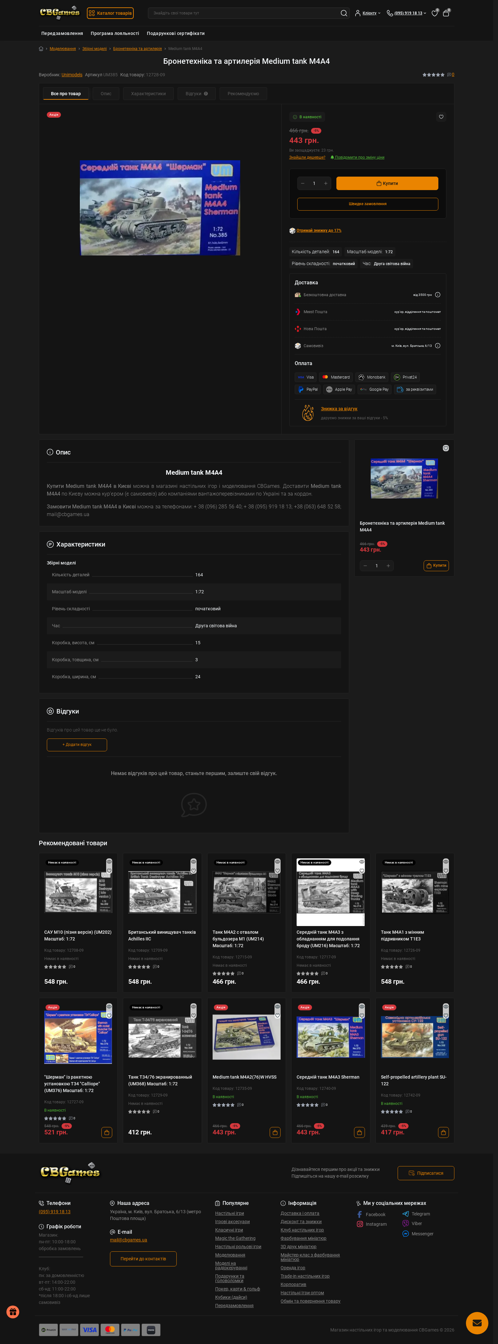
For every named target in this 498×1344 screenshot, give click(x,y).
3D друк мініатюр (299, 1246)
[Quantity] (314, 183)
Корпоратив (293, 1284)
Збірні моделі (94, 48)
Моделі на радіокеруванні (231, 1265)
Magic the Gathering (235, 1238)
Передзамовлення (62, 33)
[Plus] (326, 183)
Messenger (418, 1233)
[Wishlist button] (441, 117)
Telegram (416, 1214)
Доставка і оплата (300, 1213)
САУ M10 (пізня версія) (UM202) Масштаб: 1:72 (78, 935)
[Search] (344, 13)
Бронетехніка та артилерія (137, 48)
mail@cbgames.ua (128, 1239)
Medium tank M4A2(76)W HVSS (244, 1077)
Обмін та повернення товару (311, 1301)
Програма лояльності (115, 33)
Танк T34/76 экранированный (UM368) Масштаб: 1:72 (160, 1080)
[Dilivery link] (438, 295)
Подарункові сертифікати (176, 33)
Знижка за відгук (339, 408)
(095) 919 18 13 (55, 1211)
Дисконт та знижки (301, 1221)
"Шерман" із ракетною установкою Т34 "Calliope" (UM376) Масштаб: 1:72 (72, 1083)
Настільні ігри (229, 1213)
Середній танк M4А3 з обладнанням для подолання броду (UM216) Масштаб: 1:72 (328, 939)
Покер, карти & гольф (237, 1288)
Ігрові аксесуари (232, 1221)
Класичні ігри (229, 1229)
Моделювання (63, 48)
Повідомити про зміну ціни (357, 157)
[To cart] (436, 565)
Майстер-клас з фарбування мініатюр (310, 1257)
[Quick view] (109, 861)
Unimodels (72, 74)
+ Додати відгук (77, 744)
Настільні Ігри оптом (302, 1292)
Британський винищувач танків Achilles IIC (162, 935)
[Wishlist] (109, 870)
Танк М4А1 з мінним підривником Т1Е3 (402, 935)
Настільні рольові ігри (238, 1246)
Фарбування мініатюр (303, 1238)
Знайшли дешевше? (307, 157)
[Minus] (303, 183)
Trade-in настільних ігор (305, 1276)
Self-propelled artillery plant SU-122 (414, 1080)
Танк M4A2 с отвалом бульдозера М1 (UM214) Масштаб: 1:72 (238, 939)
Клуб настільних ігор (302, 1229)
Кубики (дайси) (231, 1297)
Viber (412, 1223)
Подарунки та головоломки (229, 1278)
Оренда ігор (293, 1267)
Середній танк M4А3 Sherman (328, 1077)
